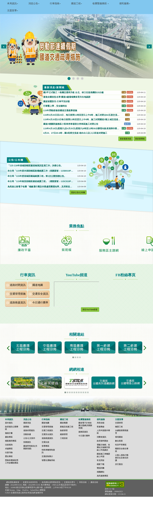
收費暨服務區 (101, 3)
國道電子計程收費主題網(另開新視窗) (85, 425)
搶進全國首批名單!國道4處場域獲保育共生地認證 (67, 97)
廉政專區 (9, 437)
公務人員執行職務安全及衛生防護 (121, 457)
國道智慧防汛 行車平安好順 (56, 101)
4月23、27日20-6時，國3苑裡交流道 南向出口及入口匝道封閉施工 (75, 133)
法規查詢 (9, 445)
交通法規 (45, 442)
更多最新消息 (125, 139)
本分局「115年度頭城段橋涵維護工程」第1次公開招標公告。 (37, 176)
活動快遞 (27, 434)
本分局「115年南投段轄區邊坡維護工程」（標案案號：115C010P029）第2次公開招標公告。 (40, 181)
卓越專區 (9, 449)
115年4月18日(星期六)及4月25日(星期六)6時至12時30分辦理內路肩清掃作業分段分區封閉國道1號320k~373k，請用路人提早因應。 (81, 128)
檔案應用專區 (10, 441)
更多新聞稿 (140, 139)
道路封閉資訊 (18, 284)
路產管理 (64, 430)
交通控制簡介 (47, 456)
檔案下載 (100, 464)
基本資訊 (9, 423)
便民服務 (124, 3)
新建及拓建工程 (66, 427)
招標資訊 (27, 442)
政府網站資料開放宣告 (51, 482)
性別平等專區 (120, 445)
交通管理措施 (18, 293)
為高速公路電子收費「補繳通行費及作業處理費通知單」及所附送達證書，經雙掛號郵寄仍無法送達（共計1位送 (40, 186)
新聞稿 (26, 427)
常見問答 (100, 460)
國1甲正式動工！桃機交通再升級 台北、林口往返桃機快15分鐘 (73, 92)
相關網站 (100, 472)
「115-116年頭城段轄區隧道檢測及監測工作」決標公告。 (36, 165)
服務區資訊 (83, 432)
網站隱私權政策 (12, 482)
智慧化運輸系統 (48, 460)
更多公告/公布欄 (78, 192)
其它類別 (119, 464)
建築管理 (64, 434)
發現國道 (119, 437)
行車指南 (55, 3)
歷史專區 (9, 456)
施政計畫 (9, 433)
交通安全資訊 (40, 293)
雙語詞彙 (100, 468)
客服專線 (100, 427)
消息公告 (33, 3)
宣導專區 (45, 446)
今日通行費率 (40, 302)
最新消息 (27, 423)
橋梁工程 (119, 427)
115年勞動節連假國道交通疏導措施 (60, 110)
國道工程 (76, 3)
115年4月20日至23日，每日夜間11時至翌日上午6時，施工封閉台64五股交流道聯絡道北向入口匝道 (81, 115)
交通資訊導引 (69, 482)
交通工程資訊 (47, 430)
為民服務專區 (102, 476)
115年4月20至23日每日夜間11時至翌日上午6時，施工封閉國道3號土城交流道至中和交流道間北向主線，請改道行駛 (81, 119)
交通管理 (119, 423)
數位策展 (119, 441)
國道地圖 (37, 284)
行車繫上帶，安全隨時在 (55, 106)
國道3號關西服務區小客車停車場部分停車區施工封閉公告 (71, 124)
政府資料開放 (102, 441)
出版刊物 (9, 452)
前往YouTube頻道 (90, 309)
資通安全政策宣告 (30, 482)
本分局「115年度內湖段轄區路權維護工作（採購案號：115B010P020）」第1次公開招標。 (40, 171)
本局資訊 (12, 3)
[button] (3, 46)
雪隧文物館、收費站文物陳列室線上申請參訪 (103, 447)
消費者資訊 (101, 437)
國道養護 (64, 423)
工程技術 (64, 438)
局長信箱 (100, 423)
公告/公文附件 (29, 438)
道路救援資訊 (18, 302)
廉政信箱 (94, 482)
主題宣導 (12, 10)
